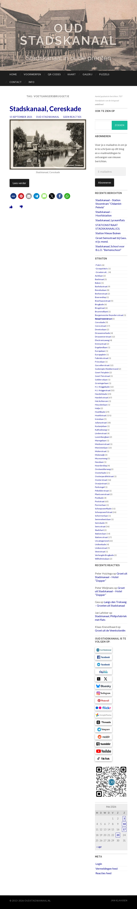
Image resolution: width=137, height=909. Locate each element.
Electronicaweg (102, 340)
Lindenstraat (101, 433)
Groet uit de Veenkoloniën (110, 630)
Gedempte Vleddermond (106, 369)
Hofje (97, 408)
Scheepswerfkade (103, 508)
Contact (16, 82)
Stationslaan (100, 533)
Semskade (100, 523)
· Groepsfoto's (101, 268)
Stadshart (99, 530)
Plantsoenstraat (102, 494)
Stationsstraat (101, 537)
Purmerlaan (100, 505)
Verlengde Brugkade (104, 555)
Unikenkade (100, 544)
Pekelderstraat (102, 490)
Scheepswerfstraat (103, 512)
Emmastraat (100, 344)
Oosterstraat (101, 480)
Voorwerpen (32, 74)
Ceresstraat (100, 326)
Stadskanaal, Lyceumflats (110, 220)
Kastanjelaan (101, 426)
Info (32, 82)
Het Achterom (101, 401)
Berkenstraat (101, 293)
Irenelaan (99, 419)
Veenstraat (100, 551)
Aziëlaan (99, 275)
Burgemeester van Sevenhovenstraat (103, 318)
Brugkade (99, 304)
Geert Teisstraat (102, 376)
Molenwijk (100, 455)
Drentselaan (100, 329)
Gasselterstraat (102, 365)
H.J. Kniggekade (102, 387)
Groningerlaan (101, 383)
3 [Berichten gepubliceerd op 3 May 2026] (124, 818)
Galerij (87, 74)
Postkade (99, 498)
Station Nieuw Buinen (108, 233)
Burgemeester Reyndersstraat (109, 315)
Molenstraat (100, 451)
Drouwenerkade (102, 333)
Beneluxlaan (100, 290)
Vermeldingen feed (106, 868)
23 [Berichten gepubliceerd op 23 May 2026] (118, 835)
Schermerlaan (101, 515)
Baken (98, 283)
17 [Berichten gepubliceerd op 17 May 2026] (124, 829)
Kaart (72, 74)
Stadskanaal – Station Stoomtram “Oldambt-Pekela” (108, 203)
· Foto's (98, 265)
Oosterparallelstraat (104, 476)
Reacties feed (103, 873)
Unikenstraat (101, 548)
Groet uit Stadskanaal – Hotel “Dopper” (111, 577)
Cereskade (100, 322)
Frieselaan (100, 361)
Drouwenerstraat (103, 336)
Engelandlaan (101, 347)
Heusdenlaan (101, 404)
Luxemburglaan (102, 437)
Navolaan (99, 462)
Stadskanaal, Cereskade (46, 109)
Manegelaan (100, 440)
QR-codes (54, 74)
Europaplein (100, 354)
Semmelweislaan (103, 519)
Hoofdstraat (100, 415)
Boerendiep (100, 297)
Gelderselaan (101, 379)
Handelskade (101, 394)
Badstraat (99, 279)
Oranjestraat (101, 483)
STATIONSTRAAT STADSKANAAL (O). (107, 226)
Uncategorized (102, 541)
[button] (13, 196)
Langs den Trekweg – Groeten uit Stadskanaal (111, 603)
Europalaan (100, 351)
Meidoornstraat (102, 444)
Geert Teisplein (102, 372)
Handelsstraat (101, 397)
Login (98, 863)
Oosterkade (100, 472)
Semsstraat (100, 526)
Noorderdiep (101, 465)
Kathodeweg (101, 429)
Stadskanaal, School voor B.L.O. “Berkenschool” (110, 248)
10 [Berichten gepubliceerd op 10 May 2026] (124, 824)
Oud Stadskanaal (68, 34)
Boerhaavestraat (102, 301)
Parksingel (100, 487)
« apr (99, 846)
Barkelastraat (101, 286)
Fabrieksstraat (101, 358)
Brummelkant (101, 311)
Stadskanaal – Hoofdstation (103, 213)
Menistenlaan (101, 447)
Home (13, 74)
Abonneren (104, 182)
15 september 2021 (21, 116)
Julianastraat (101, 422)
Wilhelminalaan (102, 558)
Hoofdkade (100, 412)
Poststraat (99, 501)
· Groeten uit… (101, 272)
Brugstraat (100, 308)
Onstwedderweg (103, 469)
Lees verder (19, 182)
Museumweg (101, 458)
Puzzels (104, 74)
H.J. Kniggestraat (102, 390)
